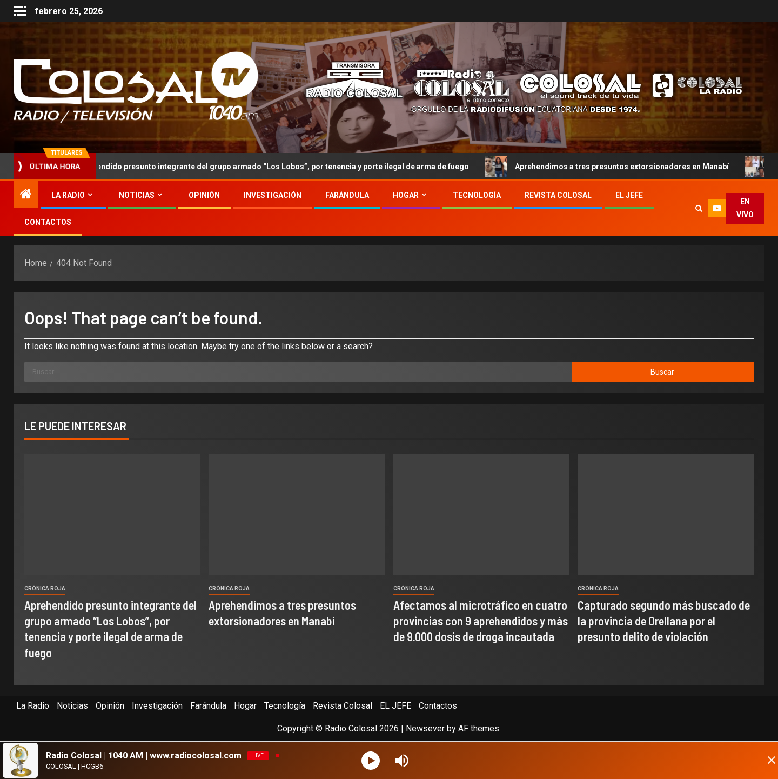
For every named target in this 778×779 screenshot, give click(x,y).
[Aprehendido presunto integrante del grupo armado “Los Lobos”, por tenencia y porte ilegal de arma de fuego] (112, 514)
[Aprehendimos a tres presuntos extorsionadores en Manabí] (297, 514)
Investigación (272, 195)
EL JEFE (629, 195)
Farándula (347, 195)
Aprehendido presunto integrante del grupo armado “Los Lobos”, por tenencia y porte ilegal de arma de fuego (270, 166)
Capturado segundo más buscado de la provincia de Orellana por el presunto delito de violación (664, 621)
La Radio (68, 195)
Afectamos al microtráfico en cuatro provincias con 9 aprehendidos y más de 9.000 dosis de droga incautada (480, 621)
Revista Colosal (558, 195)
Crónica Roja (44, 588)
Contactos (47, 222)
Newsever (425, 728)
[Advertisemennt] (515, 87)
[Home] (26, 195)
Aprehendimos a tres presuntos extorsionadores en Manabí (620, 166)
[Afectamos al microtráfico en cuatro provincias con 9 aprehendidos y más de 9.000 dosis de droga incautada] (481, 514)
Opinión (204, 195)
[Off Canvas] (20, 11)
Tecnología (477, 195)
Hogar (406, 195)
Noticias (137, 195)
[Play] (372, 760)
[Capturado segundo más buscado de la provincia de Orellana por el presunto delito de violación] (666, 514)
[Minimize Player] (759, 760)
